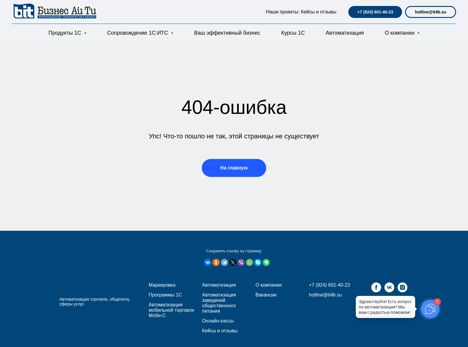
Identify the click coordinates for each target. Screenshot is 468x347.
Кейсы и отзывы (318, 11)
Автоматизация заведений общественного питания (219, 303)
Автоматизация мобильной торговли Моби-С (171, 310)
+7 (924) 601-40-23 (375, 12)
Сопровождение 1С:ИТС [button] (138, 33)
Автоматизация (345, 33)
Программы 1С (165, 294)
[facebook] (376, 290)
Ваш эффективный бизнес (227, 33)
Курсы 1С (293, 33)
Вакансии (266, 294)
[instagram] (402, 290)
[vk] (389, 290)
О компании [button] (400, 33)
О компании (268, 285)
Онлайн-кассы (218, 320)
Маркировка (162, 285)
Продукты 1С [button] (66, 33)
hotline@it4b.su (430, 12)
